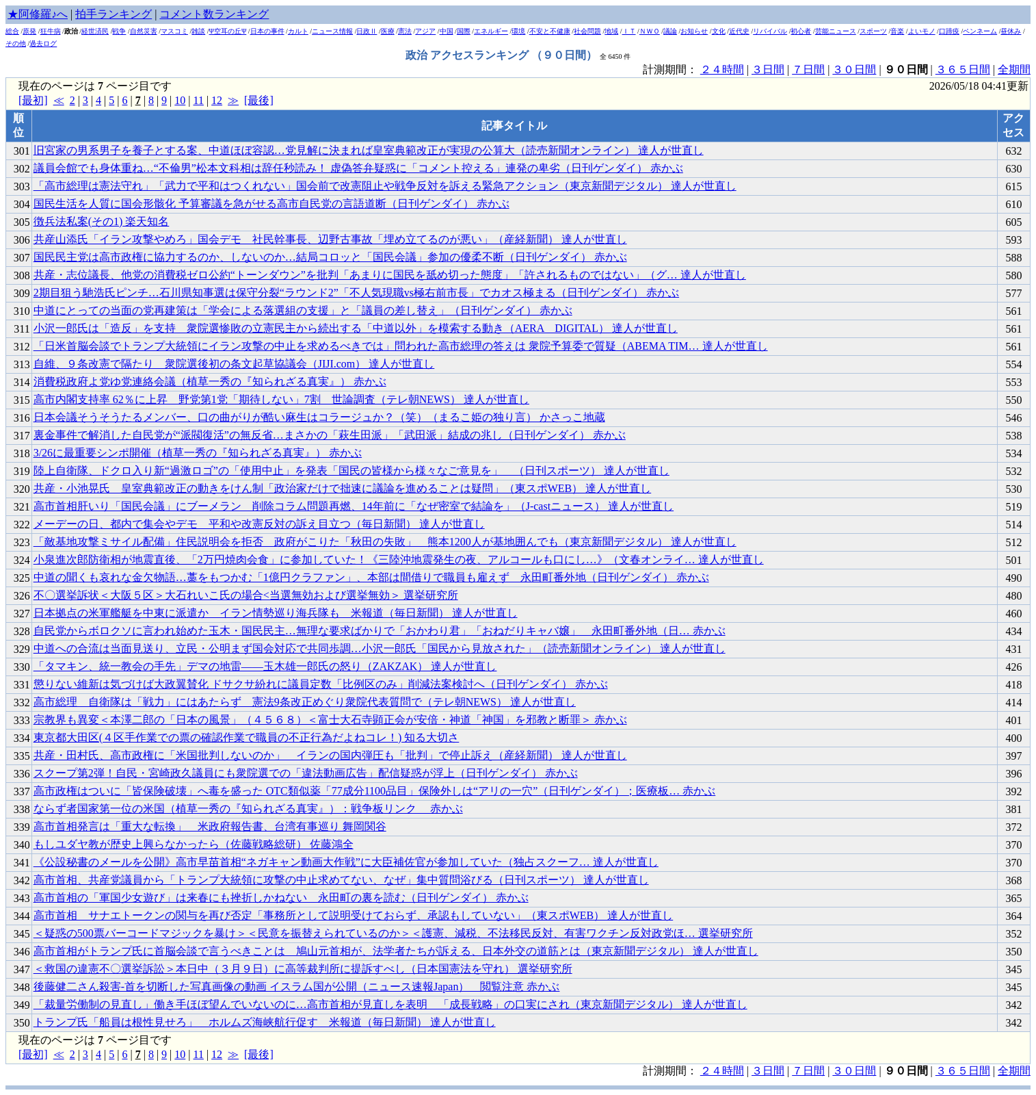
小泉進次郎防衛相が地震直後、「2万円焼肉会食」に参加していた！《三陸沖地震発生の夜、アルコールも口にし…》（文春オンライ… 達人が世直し (399, 559)
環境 (518, 31)
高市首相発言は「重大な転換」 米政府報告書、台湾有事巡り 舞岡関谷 (210, 826)
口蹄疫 (949, 31)
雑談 (198, 31)
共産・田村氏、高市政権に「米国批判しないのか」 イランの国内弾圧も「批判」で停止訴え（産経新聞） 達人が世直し (330, 755)
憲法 (405, 31)
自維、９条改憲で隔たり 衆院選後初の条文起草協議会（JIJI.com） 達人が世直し (234, 364)
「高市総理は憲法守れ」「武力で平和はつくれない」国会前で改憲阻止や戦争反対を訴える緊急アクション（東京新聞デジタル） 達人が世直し (385, 186)
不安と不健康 (549, 31)
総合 (12, 31)
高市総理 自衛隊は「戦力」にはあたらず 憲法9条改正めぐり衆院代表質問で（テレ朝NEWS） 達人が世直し (305, 702)
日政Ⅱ (366, 31)
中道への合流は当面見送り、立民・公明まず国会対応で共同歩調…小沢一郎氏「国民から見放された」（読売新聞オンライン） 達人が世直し (380, 648)
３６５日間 (962, 69)
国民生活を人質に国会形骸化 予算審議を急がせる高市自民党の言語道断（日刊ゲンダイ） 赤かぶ (271, 203)
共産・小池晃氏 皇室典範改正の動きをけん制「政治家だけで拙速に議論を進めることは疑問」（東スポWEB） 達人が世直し (343, 488)
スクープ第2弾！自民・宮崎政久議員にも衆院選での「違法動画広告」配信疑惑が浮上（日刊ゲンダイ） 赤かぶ (306, 773)
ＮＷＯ (649, 31)
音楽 (897, 31)
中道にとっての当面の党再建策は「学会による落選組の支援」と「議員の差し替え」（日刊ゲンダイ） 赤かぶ (303, 310)
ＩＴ (629, 31)
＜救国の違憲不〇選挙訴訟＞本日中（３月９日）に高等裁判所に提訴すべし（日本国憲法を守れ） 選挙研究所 (303, 969)
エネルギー (491, 31)
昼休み (1010, 31)
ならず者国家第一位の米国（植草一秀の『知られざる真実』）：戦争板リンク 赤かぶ (248, 808)
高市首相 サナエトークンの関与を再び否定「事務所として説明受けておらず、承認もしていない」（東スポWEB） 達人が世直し (354, 915)
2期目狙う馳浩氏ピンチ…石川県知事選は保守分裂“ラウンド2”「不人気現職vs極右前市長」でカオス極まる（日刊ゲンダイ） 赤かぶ (356, 292)
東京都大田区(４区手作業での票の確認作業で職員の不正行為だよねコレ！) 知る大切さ (247, 737)
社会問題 (587, 31)
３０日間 (854, 69)
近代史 (739, 31)
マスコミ (174, 31)
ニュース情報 (332, 31)
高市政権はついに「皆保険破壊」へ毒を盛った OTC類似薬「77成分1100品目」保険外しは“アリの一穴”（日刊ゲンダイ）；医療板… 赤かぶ (375, 791)
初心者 (801, 31)
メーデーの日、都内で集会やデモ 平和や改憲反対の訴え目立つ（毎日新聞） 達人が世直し (259, 524)
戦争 (119, 31)
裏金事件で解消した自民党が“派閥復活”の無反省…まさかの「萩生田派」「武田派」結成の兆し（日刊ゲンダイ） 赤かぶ (330, 435)
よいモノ (921, 31)
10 (179, 100)
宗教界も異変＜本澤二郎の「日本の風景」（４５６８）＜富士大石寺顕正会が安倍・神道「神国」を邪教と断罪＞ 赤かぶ (330, 719)
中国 (446, 31)
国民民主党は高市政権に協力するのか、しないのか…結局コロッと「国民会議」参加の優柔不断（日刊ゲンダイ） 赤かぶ (330, 257)
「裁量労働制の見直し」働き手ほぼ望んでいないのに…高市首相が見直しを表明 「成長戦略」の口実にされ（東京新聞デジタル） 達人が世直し (390, 1004)
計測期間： (671, 1071)
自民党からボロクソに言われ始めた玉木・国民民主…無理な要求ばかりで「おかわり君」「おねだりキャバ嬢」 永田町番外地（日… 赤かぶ (380, 630)
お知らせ (694, 31)
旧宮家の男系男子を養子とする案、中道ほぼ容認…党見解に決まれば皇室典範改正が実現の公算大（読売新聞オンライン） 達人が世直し (369, 150)
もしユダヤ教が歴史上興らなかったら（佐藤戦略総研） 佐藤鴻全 (194, 844)
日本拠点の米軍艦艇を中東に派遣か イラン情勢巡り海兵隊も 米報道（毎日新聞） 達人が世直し (276, 613)
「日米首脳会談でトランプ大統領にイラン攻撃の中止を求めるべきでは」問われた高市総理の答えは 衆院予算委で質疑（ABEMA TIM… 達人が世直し (401, 346)
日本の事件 (267, 31)
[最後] (259, 100)
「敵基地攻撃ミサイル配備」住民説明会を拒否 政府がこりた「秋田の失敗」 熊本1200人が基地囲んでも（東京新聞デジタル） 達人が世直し (385, 542)
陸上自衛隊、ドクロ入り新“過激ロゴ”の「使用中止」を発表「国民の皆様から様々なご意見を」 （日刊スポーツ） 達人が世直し (351, 470)
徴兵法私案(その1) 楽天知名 (102, 221)
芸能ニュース (835, 31)
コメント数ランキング (214, 14)
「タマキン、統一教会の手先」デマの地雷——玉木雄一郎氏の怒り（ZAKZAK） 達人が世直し (265, 666)
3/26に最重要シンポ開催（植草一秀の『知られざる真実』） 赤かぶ (198, 453)
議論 (670, 31)
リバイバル (770, 31)
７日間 (808, 69)
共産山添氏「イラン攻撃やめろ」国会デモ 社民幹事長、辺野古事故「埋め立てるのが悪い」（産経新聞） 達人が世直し (330, 239)
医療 (388, 31)
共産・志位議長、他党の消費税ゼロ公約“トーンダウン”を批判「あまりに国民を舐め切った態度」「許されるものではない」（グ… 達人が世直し (390, 275)
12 (216, 100)
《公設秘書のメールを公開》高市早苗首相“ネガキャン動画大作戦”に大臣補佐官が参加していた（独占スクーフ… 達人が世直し (346, 862)
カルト (298, 31)
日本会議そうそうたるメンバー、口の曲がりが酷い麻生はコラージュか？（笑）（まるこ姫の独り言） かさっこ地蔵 (319, 417)
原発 (29, 31)
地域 (611, 31)
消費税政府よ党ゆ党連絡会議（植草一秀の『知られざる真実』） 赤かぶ (210, 381)
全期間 (1014, 69)
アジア (425, 31)
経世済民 (95, 31)
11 (198, 100)
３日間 (768, 69)
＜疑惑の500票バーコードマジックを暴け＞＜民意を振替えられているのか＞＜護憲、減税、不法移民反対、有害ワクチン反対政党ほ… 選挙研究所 (393, 933)
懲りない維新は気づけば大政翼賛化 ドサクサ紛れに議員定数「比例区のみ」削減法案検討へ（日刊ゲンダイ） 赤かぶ (321, 684)
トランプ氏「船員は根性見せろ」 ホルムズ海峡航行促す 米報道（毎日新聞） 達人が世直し (265, 1022)
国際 (463, 31)
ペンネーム (980, 31)
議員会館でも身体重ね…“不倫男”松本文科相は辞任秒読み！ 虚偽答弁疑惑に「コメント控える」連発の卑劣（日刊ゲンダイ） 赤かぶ (358, 168)
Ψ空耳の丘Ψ (228, 31)
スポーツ (873, 31)
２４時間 (722, 69)
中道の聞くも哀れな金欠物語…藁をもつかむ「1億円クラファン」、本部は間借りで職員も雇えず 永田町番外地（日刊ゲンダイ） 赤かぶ (371, 577)
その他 (15, 43)
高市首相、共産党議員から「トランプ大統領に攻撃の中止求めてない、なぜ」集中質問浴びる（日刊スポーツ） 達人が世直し (341, 880)
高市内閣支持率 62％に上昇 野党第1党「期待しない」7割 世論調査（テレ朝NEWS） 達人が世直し (281, 399)
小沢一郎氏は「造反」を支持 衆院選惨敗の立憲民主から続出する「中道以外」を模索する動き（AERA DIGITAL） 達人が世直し (356, 328)
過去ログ (43, 43)
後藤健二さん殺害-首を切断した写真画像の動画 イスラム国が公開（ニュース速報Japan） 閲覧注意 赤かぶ (297, 986)
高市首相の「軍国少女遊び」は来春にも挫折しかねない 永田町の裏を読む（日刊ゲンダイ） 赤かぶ (281, 897)
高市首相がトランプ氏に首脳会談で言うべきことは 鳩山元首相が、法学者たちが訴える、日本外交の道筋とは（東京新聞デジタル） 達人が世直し (396, 951)
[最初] (33, 100)
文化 (719, 31)
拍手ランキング (113, 14)
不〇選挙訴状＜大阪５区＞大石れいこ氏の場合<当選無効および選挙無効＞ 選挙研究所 (246, 595)
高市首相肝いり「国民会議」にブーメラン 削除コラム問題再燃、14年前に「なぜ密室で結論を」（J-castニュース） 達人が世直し (354, 506)
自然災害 (143, 31)
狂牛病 (50, 31)
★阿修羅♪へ (38, 14)
